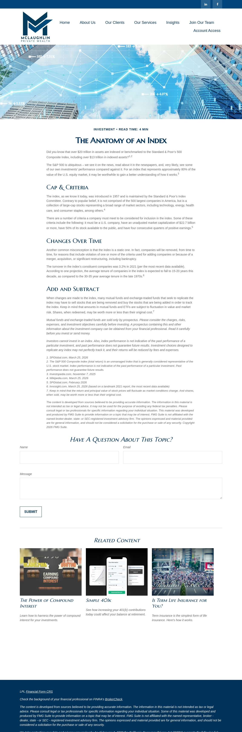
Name (24, 447)
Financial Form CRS (39, 691)
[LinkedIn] (205, 4)
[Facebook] (217, 4)
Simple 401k (98, 600)
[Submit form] (31, 512)
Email (127, 447)
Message (26, 474)
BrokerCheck (113, 699)
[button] (65, 23)
